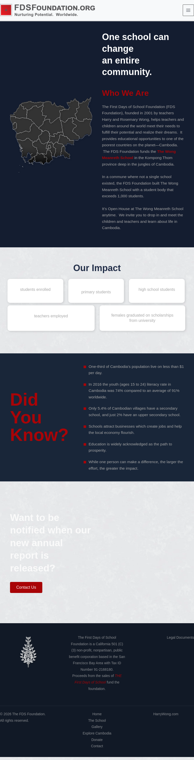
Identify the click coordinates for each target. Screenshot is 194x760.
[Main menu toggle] (188, 12)
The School (97, 723)
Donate (97, 743)
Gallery (96, 730)
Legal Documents (180, 640)
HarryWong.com (165, 717)
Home (97, 717)
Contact (97, 749)
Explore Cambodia (97, 736)
